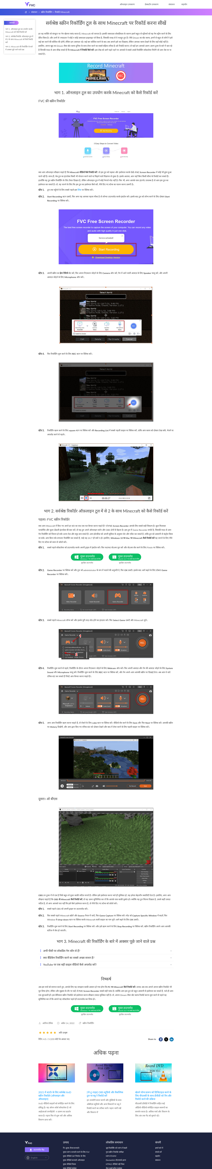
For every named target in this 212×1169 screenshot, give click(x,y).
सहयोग (184, 4)
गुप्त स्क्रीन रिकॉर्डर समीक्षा (115, 1152)
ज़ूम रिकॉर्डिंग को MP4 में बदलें (116, 1148)
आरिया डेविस (47, 1023)
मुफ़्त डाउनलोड (91, 557)
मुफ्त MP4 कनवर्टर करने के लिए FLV (76, 1152)
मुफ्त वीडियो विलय (69, 1164)
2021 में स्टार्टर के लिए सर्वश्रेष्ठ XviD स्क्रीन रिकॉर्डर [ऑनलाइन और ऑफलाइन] (54, 1095)
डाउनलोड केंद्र (36, 1149)
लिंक (79, 189)
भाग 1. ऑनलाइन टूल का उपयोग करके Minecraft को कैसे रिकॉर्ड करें (18, 30)
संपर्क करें (158, 1152)
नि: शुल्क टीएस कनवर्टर (71, 1148)
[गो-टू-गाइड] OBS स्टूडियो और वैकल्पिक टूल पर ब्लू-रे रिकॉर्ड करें (105, 1094)
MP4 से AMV (111, 1156)
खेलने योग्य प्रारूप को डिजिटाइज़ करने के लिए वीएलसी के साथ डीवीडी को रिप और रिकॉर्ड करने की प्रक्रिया (153, 1095)
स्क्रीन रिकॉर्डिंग (46, 12)
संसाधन (172, 4)
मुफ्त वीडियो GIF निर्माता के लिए (74, 1156)
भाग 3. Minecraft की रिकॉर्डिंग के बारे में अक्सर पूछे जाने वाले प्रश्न (19, 48)
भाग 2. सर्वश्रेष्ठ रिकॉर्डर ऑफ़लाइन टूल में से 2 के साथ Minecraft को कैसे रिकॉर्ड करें (19, 39)
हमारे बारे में (159, 1148)
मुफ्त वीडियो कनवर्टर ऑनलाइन (74, 1160)
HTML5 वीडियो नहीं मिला (115, 1164)
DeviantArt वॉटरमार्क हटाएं (116, 1160)
